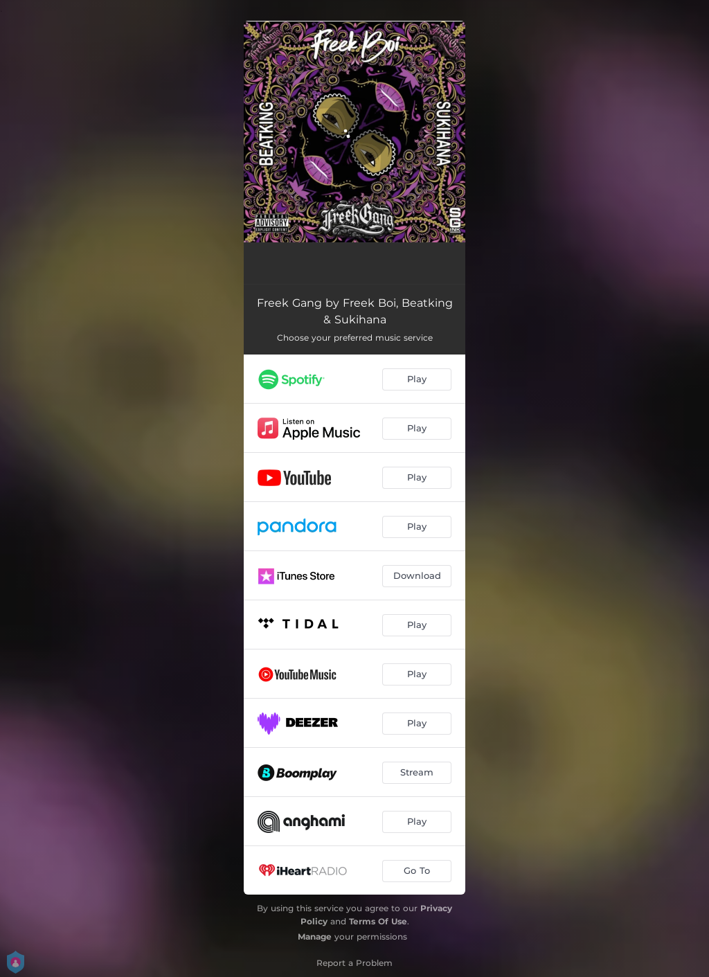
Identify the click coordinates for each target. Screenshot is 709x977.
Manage (315, 936)
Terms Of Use (378, 921)
